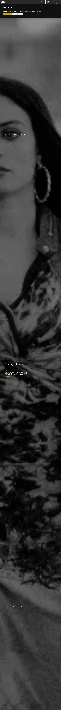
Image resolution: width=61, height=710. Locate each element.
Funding (31, 1)
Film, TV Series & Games (14, 2)
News (23, 1)
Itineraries (27, 1)
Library (35, 1)
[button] (40, 2)
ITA (41, 1)
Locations (8, 1)
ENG (42, 3)
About (38, 1)
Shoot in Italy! (48, 2)
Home (6, 134)
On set (19, 2)
